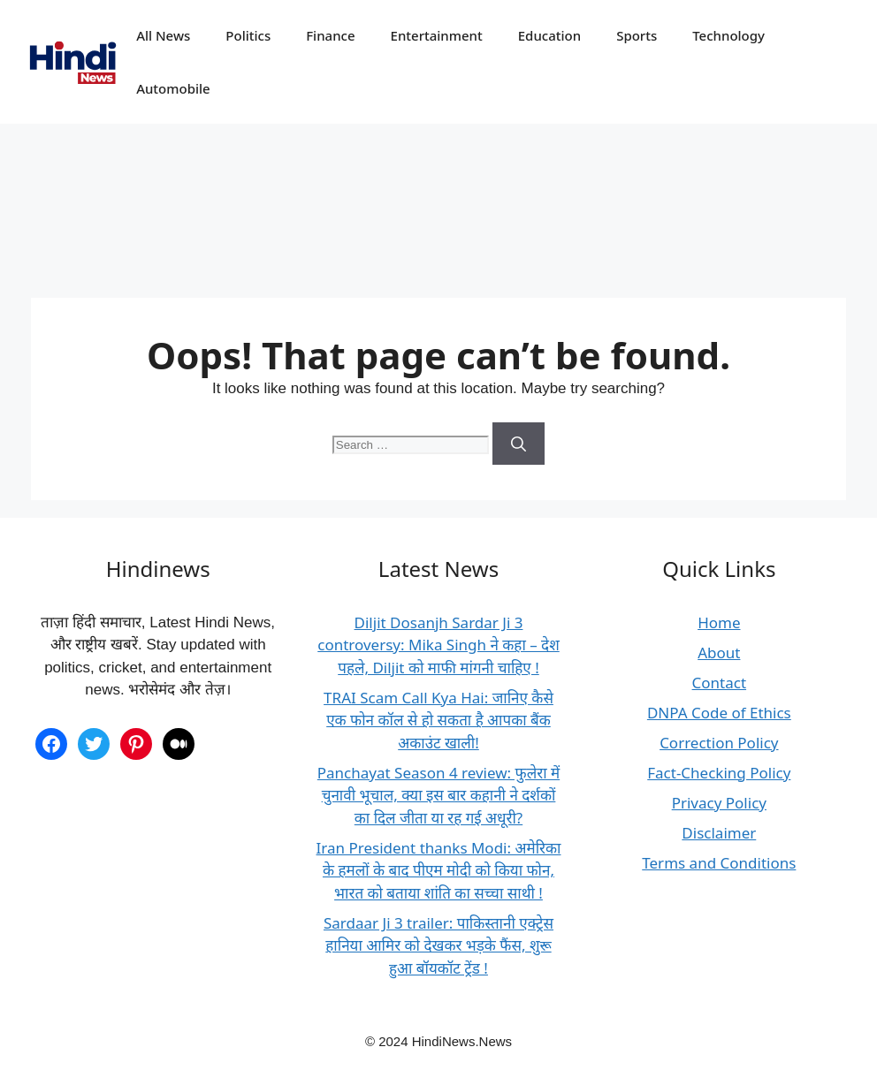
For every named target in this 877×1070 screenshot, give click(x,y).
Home (719, 622)
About (719, 652)
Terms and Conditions (719, 863)
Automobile (173, 88)
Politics (248, 35)
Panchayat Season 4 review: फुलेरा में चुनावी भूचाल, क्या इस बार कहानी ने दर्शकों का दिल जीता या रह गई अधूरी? (438, 795)
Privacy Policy (719, 803)
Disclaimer (719, 833)
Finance (330, 35)
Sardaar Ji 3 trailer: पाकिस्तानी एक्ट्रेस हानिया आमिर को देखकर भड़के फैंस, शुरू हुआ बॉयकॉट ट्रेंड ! (438, 945)
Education (549, 35)
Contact (719, 682)
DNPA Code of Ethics (719, 712)
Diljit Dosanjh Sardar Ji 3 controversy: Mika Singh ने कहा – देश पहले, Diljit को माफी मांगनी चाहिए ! (438, 645)
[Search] (518, 443)
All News (163, 35)
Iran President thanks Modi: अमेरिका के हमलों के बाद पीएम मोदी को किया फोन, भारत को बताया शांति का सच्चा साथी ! (438, 870)
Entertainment (437, 35)
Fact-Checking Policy (718, 773)
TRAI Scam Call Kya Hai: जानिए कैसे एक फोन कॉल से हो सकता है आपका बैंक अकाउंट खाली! (438, 720)
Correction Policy (719, 742)
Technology (728, 35)
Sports (636, 35)
